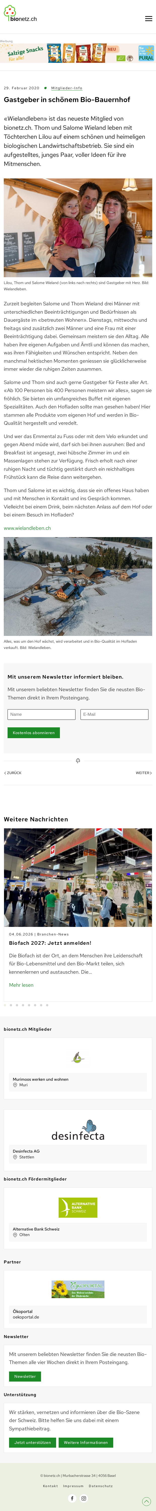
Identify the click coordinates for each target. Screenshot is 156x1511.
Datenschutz (101, 1488)
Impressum (73, 1488)
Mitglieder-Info (67, 88)
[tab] (5, 1005)
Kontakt (50, 1488)
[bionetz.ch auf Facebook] (72, 1499)
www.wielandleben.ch (27, 528)
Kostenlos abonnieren (34, 729)
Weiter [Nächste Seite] (144, 769)
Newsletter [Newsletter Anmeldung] (25, 1376)
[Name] (41, 711)
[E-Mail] (114, 711)
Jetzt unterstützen (32, 1442)
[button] (151, 1507)
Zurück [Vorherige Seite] (12, 769)
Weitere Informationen (86, 1442)
